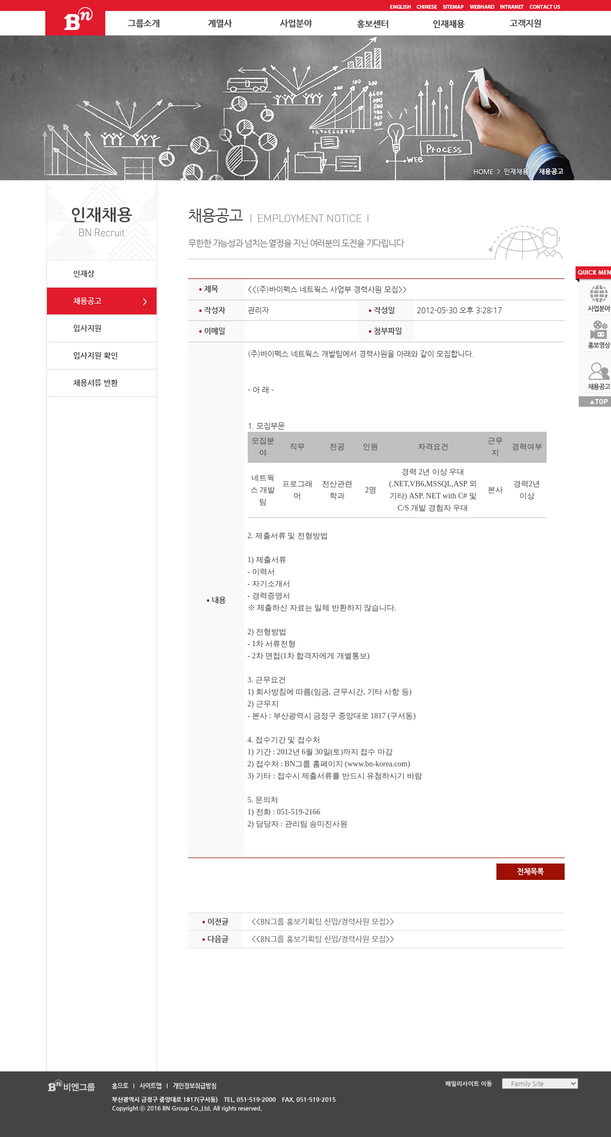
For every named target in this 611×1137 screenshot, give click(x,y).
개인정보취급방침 (195, 1086)
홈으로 (120, 1086)
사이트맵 (150, 1086)
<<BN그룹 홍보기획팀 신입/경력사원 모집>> (322, 921)
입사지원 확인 (95, 355)
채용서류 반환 (95, 382)
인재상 (83, 273)
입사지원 (87, 328)
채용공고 (87, 300)
